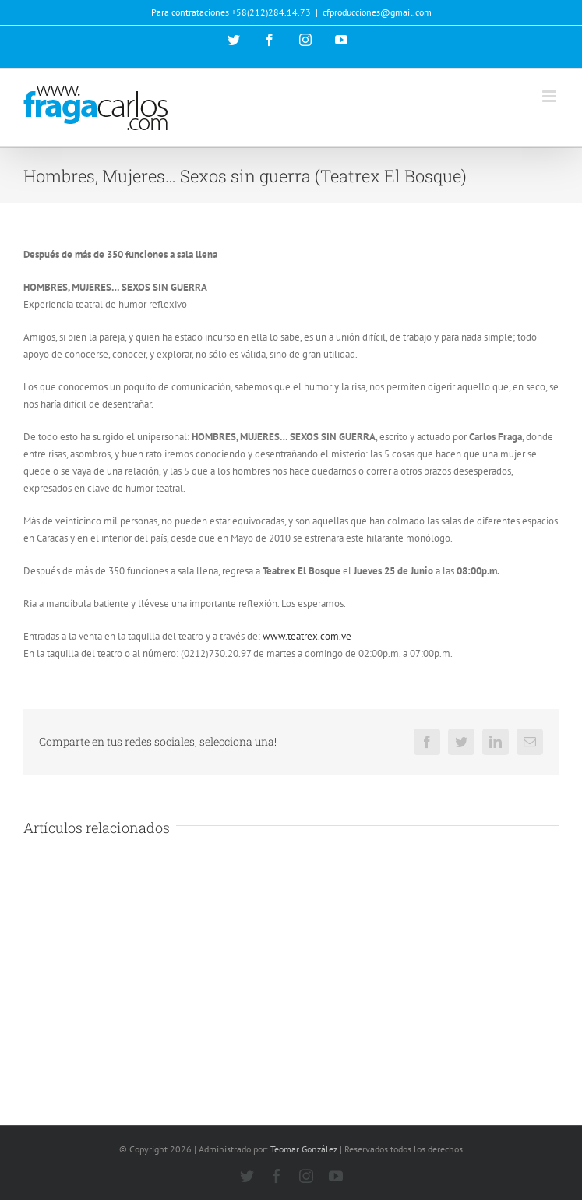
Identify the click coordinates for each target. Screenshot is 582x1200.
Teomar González (303, 1149)
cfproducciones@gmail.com (377, 12)
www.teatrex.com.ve (307, 636)
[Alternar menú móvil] (550, 96)
